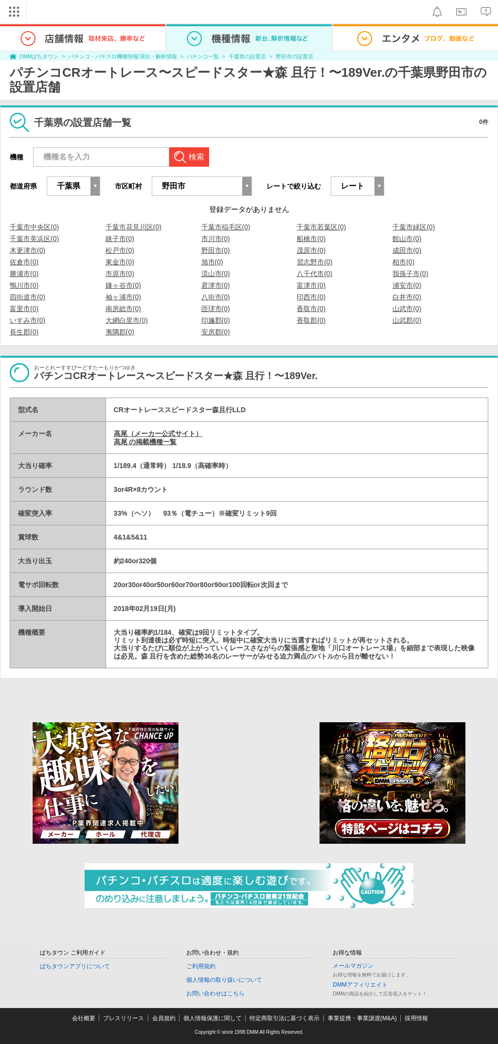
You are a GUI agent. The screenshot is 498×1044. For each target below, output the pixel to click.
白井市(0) (406, 297)
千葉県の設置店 (247, 56)
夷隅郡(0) (120, 332)
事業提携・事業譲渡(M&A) (362, 1018)
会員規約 (164, 1018)
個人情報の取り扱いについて (224, 979)
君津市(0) (215, 285)
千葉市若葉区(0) (321, 227)
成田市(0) (406, 250)
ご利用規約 (200, 966)
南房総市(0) (123, 308)
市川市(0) (215, 238)
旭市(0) (212, 262)
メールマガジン (353, 965)
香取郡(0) (311, 320)
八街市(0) (215, 297)
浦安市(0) (406, 285)
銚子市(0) (120, 238)
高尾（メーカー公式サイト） (158, 433)
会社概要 (83, 1018)
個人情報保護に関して (212, 1018)
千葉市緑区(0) (413, 227)
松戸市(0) (120, 250)
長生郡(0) (24, 332)
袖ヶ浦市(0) (123, 297)
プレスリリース (123, 1018)
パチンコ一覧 (203, 56)
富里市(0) (24, 308)
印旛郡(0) (215, 320)
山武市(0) (406, 308)
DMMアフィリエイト (360, 984)
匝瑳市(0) (215, 308)
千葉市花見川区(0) (133, 227)
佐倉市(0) (24, 262)
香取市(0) (311, 308)
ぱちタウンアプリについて (75, 966)
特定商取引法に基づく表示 (284, 1018)
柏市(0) (403, 262)
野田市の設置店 (294, 56)
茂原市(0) (311, 250)
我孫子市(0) (410, 273)
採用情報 (416, 1018)
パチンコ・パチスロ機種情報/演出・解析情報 (123, 56)
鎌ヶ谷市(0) (123, 285)
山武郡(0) (406, 320)
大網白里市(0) (127, 320)
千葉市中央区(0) (34, 227)
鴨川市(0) (24, 285)
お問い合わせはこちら (215, 993)
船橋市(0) (311, 238)
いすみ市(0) (27, 320)
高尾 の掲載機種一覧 (145, 442)
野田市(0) (215, 250)
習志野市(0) (314, 262)
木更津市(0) (27, 250)
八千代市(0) (314, 273)
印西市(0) (311, 297)
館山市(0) (406, 238)
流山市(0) (215, 273)
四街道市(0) (27, 297)
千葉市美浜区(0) (34, 238)
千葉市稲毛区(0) (225, 227)
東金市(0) (120, 262)
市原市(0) (120, 273)
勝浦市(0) (24, 273)
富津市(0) (311, 285)
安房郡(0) (215, 332)
